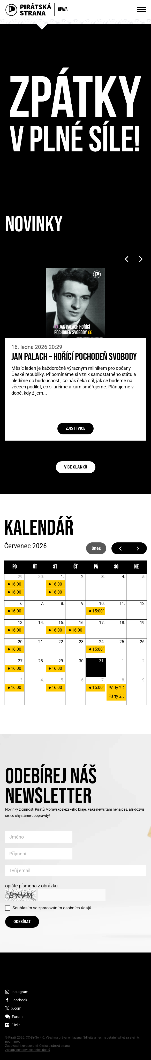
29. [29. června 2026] (21, 576)
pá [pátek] (96, 567)
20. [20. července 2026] (21, 641)
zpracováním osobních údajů (64, 907)
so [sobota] (116, 567)
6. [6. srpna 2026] (83, 680)
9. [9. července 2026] (83, 603)
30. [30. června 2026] (41, 576)
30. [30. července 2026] (82, 660)
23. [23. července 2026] (82, 641)
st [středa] (55, 567)
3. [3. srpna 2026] (22, 680)
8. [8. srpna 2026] (123, 680)
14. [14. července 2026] (41, 622)
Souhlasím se (51, 907)
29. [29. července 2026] (61, 660)
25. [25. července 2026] (122, 641)
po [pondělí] (14, 567)
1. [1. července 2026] (62, 576)
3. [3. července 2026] (103, 576)
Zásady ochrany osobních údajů (27, 1050)
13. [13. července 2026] (21, 622)
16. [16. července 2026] (82, 622)
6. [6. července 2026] (22, 603)
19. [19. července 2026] (143, 622)
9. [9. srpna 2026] (144, 680)
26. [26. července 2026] (143, 641)
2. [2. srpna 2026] (144, 660)
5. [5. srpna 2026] (62, 680)
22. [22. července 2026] (61, 641)
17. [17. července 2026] (102, 622)
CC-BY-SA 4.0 (35, 1037)
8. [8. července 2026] (62, 603)
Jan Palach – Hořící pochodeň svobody (74, 357)
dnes (96, 548)
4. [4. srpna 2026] (42, 680)
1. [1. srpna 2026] (123, 660)
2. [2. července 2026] (83, 576)
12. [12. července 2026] (143, 603)
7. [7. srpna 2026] (103, 680)
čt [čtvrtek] (75, 567)
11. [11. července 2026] (122, 603)
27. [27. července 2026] (21, 660)
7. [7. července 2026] (42, 603)
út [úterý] (35, 567)
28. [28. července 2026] (41, 660)
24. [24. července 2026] (102, 641)
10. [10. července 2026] (102, 603)
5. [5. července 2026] (144, 576)
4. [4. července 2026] (123, 576)
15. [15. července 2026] (61, 622)
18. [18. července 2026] (122, 622)
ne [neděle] (136, 567)
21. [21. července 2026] (41, 641)
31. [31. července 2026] (102, 660)
